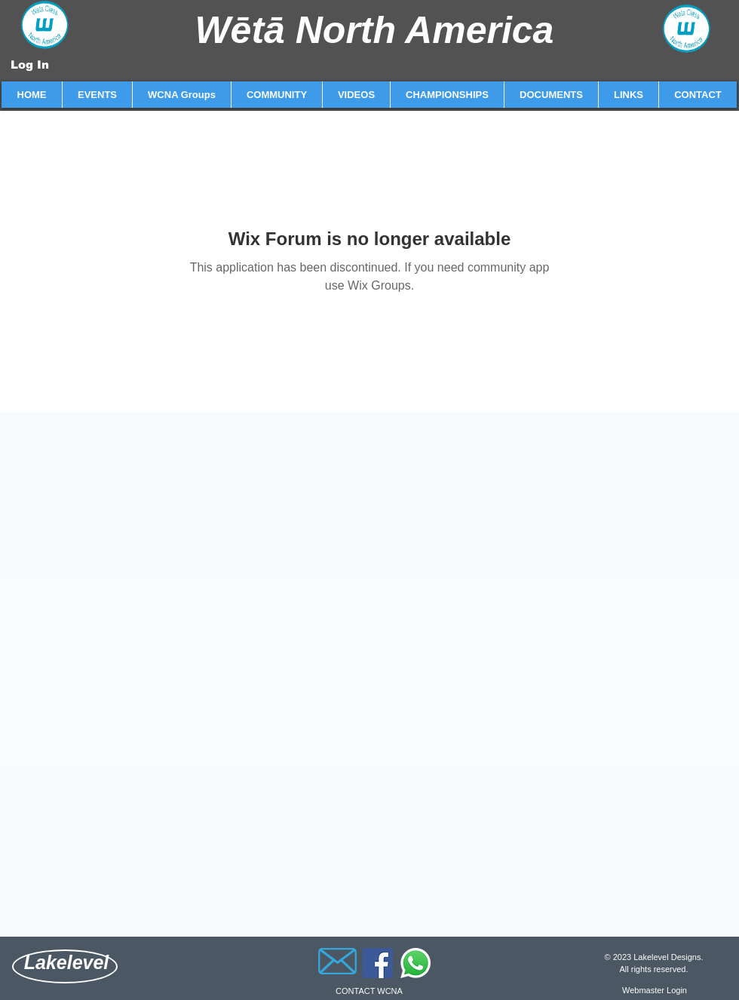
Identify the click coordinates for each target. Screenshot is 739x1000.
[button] (97, 94)
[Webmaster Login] (654, 990)
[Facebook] (378, 963)
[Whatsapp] (415, 963)
